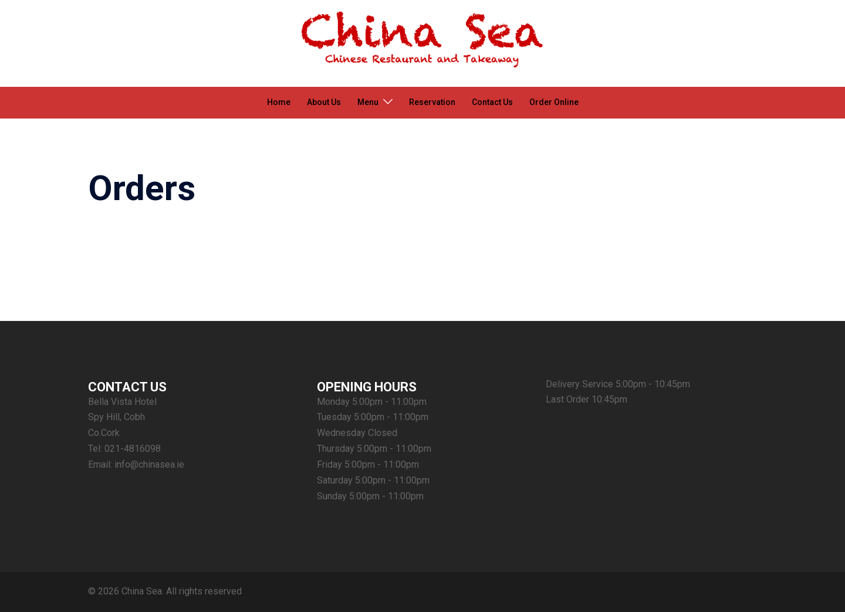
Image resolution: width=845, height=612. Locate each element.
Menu (367, 102)
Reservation (432, 102)
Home (278, 102)
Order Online (554, 102)
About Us (324, 102)
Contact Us (492, 102)
